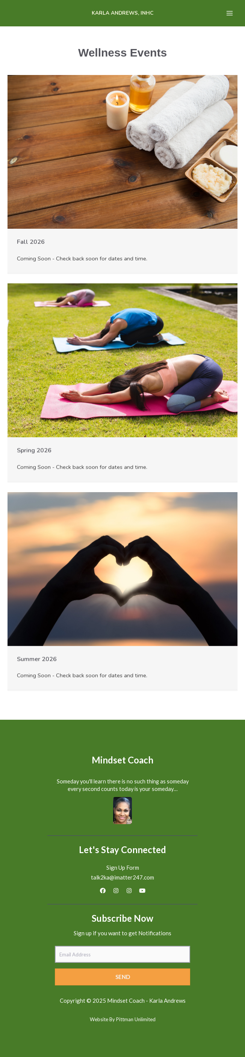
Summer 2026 (37, 659)
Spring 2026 (34, 450)
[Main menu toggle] (229, 13)
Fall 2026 (31, 241)
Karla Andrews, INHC (122, 13)
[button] (103, 890)
